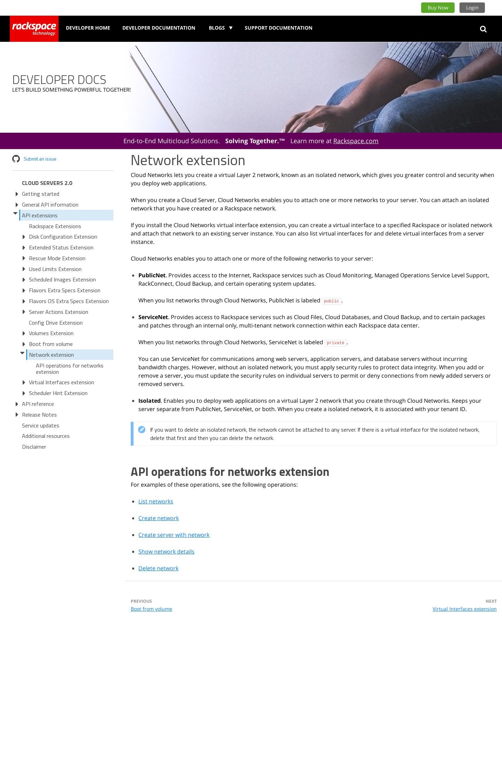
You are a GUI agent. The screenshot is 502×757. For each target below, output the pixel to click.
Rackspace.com (356, 141)
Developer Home (88, 27)
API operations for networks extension (70, 368)
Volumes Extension (51, 333)
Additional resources (46, 436)
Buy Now (438, 7)
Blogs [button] (217, 27)
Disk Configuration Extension (63, 236)
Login (472, 7)
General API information (50, 204)
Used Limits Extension (55, 269)
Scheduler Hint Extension (58, 393)
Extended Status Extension (61, 247)
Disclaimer (34, 446)
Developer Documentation (158, 27)
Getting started (40, 194)
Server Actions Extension (58, 312)
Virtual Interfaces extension (61, 382)
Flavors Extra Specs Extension (64, 290)
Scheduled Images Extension (62, 279)
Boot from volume (51, 344)
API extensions (40, 215)
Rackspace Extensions (55, 226)
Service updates (40, 425)
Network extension (51, 354)
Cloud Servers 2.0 (47, 183)
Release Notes (39, 414)
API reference (38, 404)
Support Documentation (278, 27)
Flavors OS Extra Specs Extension (69, 301)
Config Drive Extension (56, 322)
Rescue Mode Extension (57, 258)
